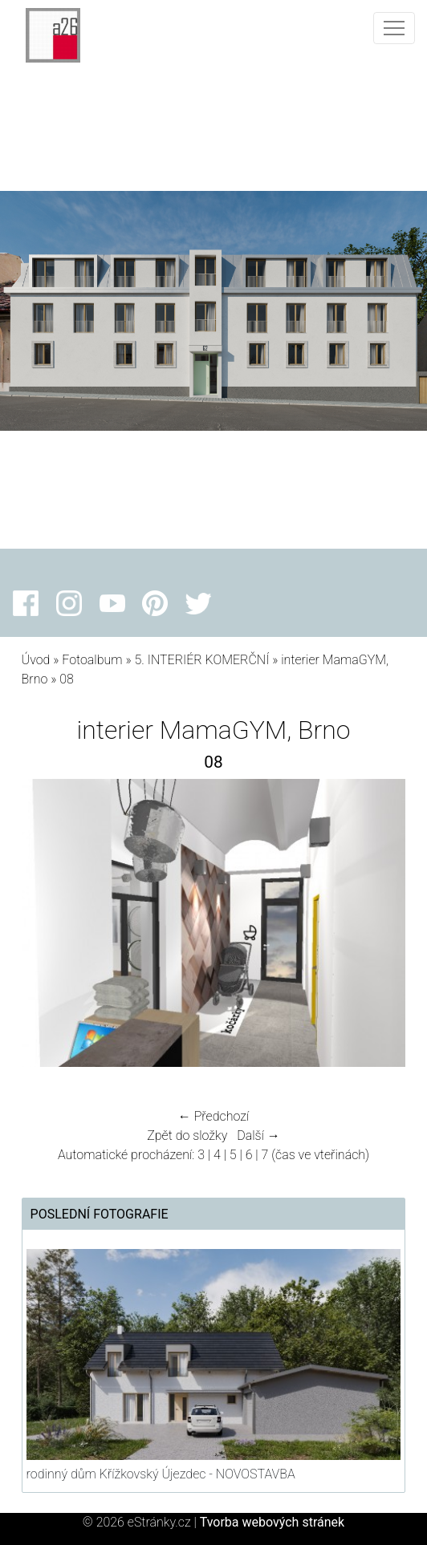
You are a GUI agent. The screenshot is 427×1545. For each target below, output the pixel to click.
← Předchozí (213, 1116)
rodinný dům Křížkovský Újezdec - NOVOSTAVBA (160, 1474)
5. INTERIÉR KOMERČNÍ (201, 659)
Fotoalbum (92, 659)
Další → (258, 1135)
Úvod (36, 659)
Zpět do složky (187, 1135)
